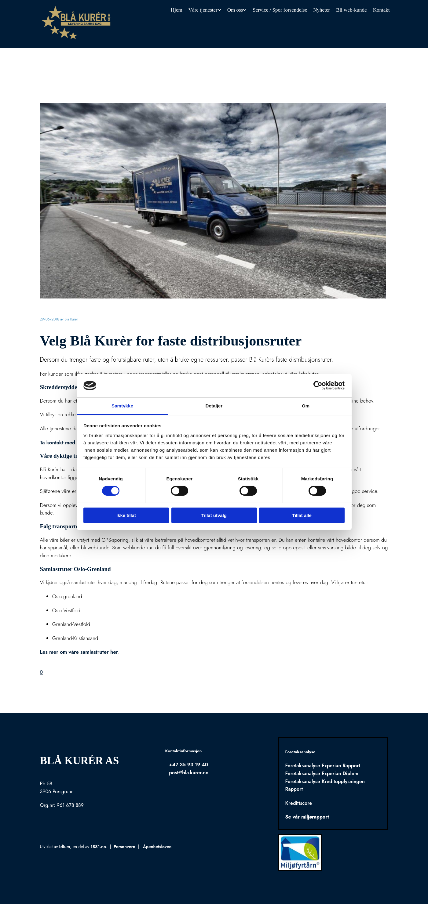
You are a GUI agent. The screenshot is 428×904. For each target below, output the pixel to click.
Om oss (235, 10)
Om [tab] (305, 405)
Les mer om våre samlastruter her (79, 652)
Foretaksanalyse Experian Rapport (322, 765)
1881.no (98, 847)
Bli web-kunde (351, 10)
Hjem (176, 10)
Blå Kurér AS (79, 761)
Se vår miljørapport (307, 816)
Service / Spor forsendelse (280, 10)
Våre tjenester (203, 10)
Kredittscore (298, 803)
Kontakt (381, 10)
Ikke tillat (126, 515)
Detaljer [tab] (214, 405)
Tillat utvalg (214, 515)
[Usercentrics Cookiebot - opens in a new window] (318, 385)
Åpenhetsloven (157, 847)
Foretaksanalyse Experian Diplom (321, 773)
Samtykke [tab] (122, 405)
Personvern (124, 847)
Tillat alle (302, 515)
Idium (64, 847)
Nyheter (321, 10)
